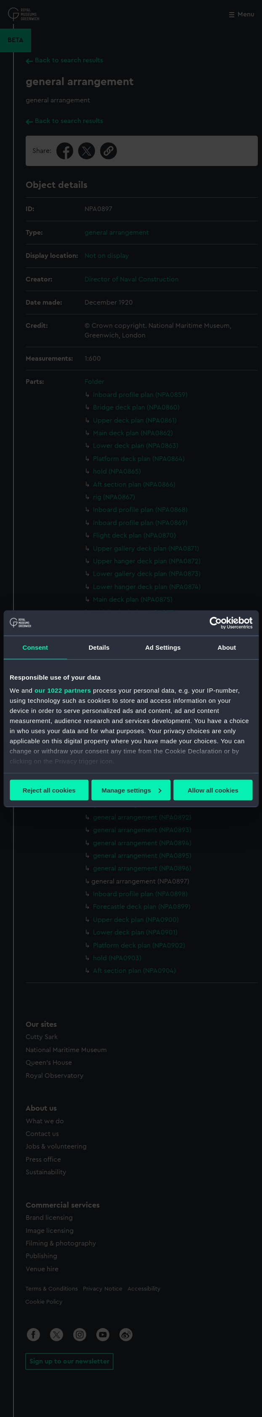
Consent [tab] (35, 647)
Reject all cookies (49, 789)
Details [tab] (99, 647)
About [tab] (226, 647)
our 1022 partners (62, 690)
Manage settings (131, 789)
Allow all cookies (213, 789)
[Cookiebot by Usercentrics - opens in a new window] (215, 622)
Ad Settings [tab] (162, 647)
